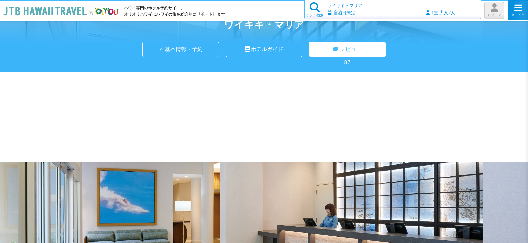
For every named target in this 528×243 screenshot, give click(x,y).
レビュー (347, 49)
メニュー (518, 10)
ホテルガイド (264, 49)
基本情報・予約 (180, 49)
